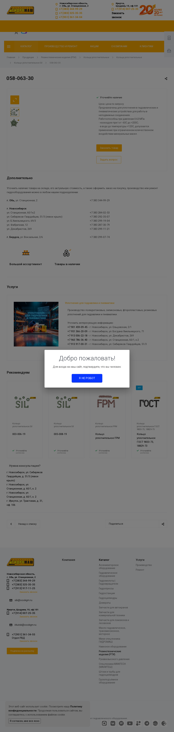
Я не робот (87, 378)
